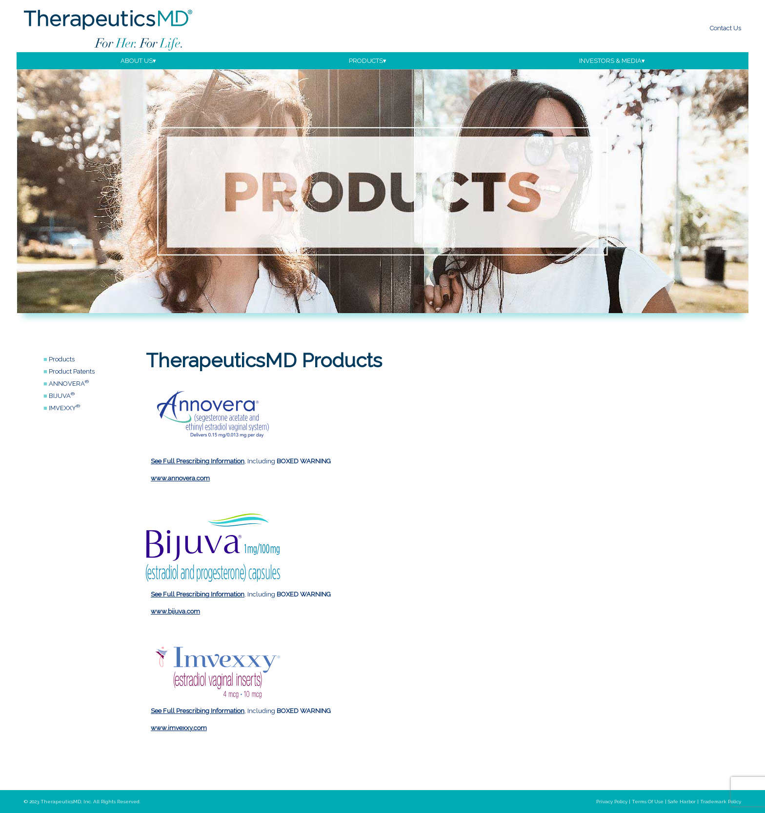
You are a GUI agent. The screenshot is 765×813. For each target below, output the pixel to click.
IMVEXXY (64, 408)
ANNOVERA (69, 383)
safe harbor (682, 801)
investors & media (610, 60)
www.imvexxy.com (179, 728)
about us (137, 60)
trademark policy (720, 801)
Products (62, 359)
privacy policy (611, 801)
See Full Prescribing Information (197, 461)
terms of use (648, 801)
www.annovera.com (180, 478)
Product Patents (72, 371)
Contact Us (725, 28)
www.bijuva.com (175, 611)
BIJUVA (62, 395)
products (366, 60)
